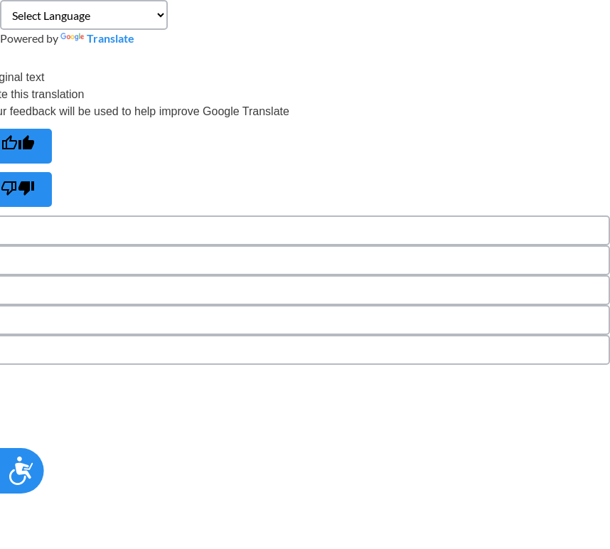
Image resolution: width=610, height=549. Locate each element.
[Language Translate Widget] (84, 15)
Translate (97, 38)
